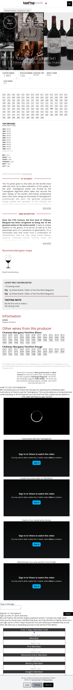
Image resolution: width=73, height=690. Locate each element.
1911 (18, 114)
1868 (27, 117)
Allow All (48, 685)
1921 (51, 112)
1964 (23, 106)
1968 (4, 106)
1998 (65, 97)
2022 (18, 94)
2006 (27, 97)
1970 (61, 103)
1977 (32, 103)
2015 (51, 94)
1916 (8, 114)
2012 (65, 94)
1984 (65, 100)
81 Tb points (26, 179)
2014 (56, 94)
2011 (4, 97)
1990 (37, 100)
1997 (4, 100)
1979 (23, 103)
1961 (32, 106)
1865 (32, 117)
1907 (27, 114)
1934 (13, 112)
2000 (56, 97)
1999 (61, 97)
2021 (23, 94)
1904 (42, 114)
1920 (56, 112)
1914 (13, 114)
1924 (42, 112)
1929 (27, 112)
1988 (46, 100)
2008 (18, 97)
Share (68, 615)
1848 (42, 117)
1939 (61, 109)
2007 (23, 97)
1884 (18, 117)
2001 (51, 97)
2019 (32, 94)
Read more (47, 208)
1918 (65, 112)
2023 (13, 94)
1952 (4, 109)
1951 (8, 109)
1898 (61, 114)
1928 (32, 112)
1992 (27, 100)
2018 (37, 94)
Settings (37, 685)
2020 (27, 94)
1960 (37, 106)
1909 (23, 114)
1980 (18, 103)
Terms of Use (35, 680)
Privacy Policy (47, 680)
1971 (56, 103)
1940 (56, 109)
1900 (51, 114)
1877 (23, 117)
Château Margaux (23, 62)
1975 (42, 103)
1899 (56, 114)
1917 (4, 114)
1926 (37, 112)
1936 (4, 112)
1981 (13, 103)
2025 (4, 94)
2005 (32, 97)
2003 (42, 97)
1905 (37, 114)
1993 (23, 100)
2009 (13, 97)
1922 (46, 112)
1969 (65, 103)
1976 (37, 103)
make (23, 303)
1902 (46, 114)
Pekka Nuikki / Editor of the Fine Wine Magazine (33, 290)
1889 (8, 117)
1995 (13, 100)
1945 (37, 109)
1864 (37, 117)
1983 (4, 103)
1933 (18, 112)
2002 (46, 97)
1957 (51, 106)
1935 (8, 112)
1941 (51, 109)
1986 (56, 100)
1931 (23, 112)
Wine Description (27, 214)
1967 (8, 106)
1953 (65, 106)
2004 (37, 97)
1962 (27, 106)
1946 (32, 109)
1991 (32, 100)
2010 (8, 97)
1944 (42, 109)
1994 (18, 100)
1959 (42, 106)
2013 (61, 94)
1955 (61, 106)
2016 (46, 94)
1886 (13, 117)
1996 (8, 100)
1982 (8, 103)
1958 (46, 106)
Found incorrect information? (17, 174)
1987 (51, 100)
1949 (18, 109)
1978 (27, 103)
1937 (65, 109)
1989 (42, 100)
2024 (8, 94)
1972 (51, 103)
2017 (42, 94)
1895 (65, 114)
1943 (46, 109)
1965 (18, 106)
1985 (61, 100)
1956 (56, 106)
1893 (4, 117)
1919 (61, 112)
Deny (27, 685)
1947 (27, 109)
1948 (23, 109)
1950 (13, 109)
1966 (13, 106)
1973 (46, 103)
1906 (32, 114)
